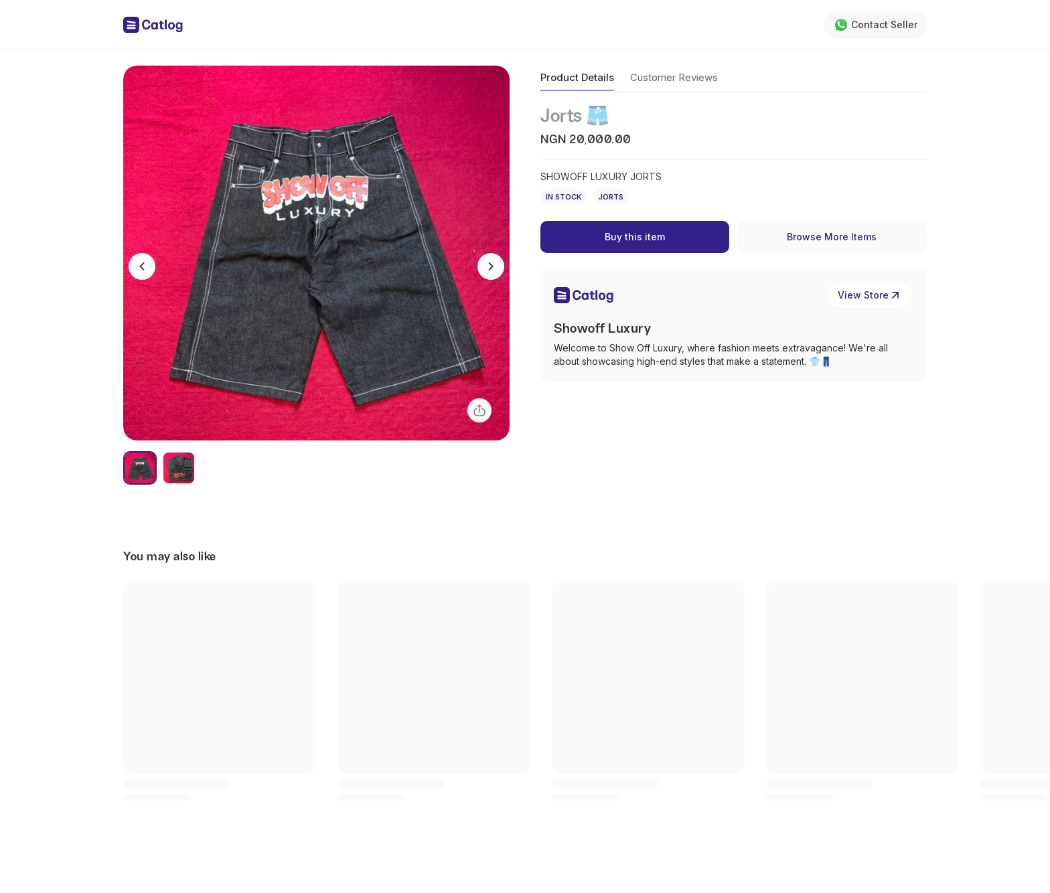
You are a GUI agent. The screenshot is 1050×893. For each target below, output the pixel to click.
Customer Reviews (674, 77)
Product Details (577, 77)
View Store (870, 296)
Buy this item (635, 236)
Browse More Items (832, 236)
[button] (316, 253)
